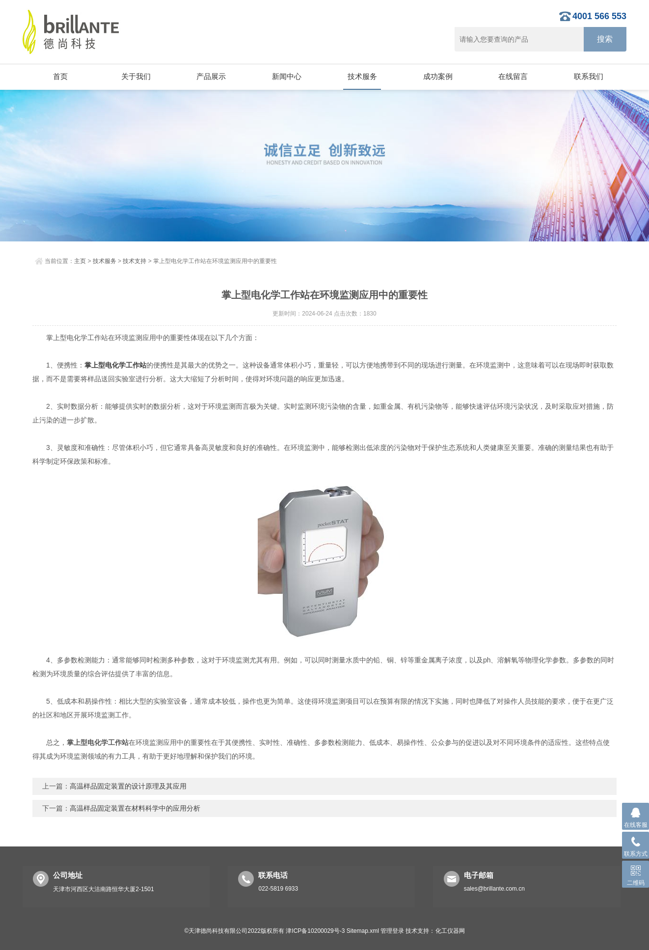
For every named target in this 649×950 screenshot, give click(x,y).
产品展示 (211, 76)
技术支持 (134, 261)
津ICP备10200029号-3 (315, 930)
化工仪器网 (450, 930)
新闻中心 (286, 76)
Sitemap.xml (363, 930)
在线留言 (513, 76)
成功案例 (438, 76)
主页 (80, 261)
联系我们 (588, 76)
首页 (60, 76)
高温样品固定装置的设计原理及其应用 (128, 786)
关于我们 (136, 76)
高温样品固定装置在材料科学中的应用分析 (135, 808)
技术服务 (362, 76)
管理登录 (392, 930)
